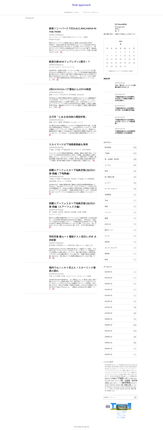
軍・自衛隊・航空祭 (121, 160)
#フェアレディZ (115, 374)
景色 (121, 172)
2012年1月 (121, 302)
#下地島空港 (132, 378)
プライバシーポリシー (91, 12)
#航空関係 (125, 383)
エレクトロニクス (121, 248)
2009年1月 (121, 320)
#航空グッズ (117, 383)
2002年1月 (121, 355)
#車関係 (117, 385)
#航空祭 (133, 383)
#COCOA (127, 365)
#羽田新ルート (124, 376)
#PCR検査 (108, 367)
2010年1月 (121, 314)
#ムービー (123, 374)
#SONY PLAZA (124, 367)
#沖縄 (132, 376)
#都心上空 (112, 389)
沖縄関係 (121, 195)
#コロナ (132, 370)
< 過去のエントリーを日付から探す (120, 71)
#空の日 (117, 381)
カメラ (121, 237)
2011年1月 (121, 308)
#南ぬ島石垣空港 (125, 389)
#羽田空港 (117, 376)
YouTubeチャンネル (71, 12)
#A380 (121, 365)
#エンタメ (126, 370)
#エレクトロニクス (116, 370)
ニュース (121, 213)
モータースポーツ (121, 189)
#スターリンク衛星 (128, 372)
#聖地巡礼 (110, 387)
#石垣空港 (116, 387)
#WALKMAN (133, 367)
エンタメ (121, 166)
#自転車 (112, 385)
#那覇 (117, 389)
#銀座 (112, 381)
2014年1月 (121, 290)
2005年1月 (121, 343)
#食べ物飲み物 (126, 385)
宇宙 (121, 201)
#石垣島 (122, 387)
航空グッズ (121, 231)
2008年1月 (121, 326)
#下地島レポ (121, 378)
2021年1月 (121, 278)
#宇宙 (111, 376)
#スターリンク (117, 372)
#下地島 (113, 378)
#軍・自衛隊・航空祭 (128, 381)
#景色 (107, 383)
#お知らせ (108, 369)
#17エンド (115, 365)
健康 (121, 219)
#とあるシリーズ (116, 369)
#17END (108, 365)
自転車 (121, 243)
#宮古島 (107, 381)
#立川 (113, 391)
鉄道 (121, 260)
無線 (121, 207)
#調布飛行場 (129, 387)
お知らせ (121, 225)
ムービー (121, 184)
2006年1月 (121, 337)
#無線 (109, 391)
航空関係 (121, 148)
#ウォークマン (126, 369)
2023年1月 (121, 273)
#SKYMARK (115, 367)
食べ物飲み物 (121, 178)
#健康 (111, 383)
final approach (81, 4)
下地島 (121, 154)
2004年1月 (121, 349)
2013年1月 (121, 296)
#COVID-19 (133, 365)
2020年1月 (121, 284)
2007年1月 (121, 332)
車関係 (121, 254)
